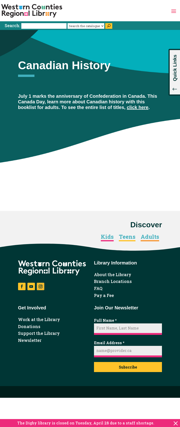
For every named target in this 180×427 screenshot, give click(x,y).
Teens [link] (127, 236)
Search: (36, 25)
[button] (173, 10)
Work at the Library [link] (39, 319)
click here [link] (137, 107)
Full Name (105, 320)
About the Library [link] (112, 274)
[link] (31, 11)
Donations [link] (29, 326)
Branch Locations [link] (113, 281)
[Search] (108, 26)
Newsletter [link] (29, 340)
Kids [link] (107, 236)
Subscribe (128, 367)
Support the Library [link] (39, 333)
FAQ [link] (98, 288)
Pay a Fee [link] (104, 295)
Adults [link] (150, 236)
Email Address (109, 342)
